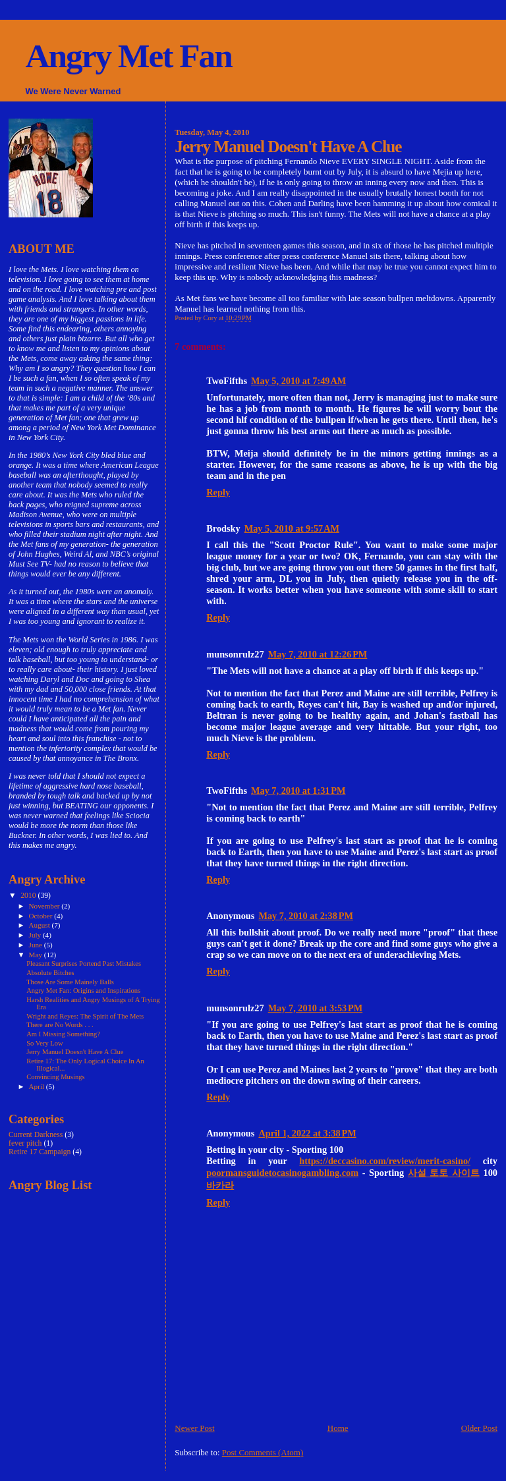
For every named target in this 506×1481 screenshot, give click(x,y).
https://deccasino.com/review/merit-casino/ (384, 1161)
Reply (218, 492)
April (37, 1086)
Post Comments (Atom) (263, 1452)
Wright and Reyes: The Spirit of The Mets (85, 1016)
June (36, 945)
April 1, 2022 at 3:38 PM (307, 1133)
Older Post (479, 1428)
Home (338, 1428)
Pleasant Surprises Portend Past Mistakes (83, 963)
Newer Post (194, 1428)
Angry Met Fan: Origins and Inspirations (83, 990)
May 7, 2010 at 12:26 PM (318, 654)
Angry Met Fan (128, 55)
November (45, 906)
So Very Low (44, 1043)
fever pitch (25, 1143)
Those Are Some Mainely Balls (70, 982)
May (36, 955)
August (40, 925)
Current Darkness (36, 1135)
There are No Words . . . (59, 1024)
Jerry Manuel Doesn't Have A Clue (74, 1051)
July (36, 935)
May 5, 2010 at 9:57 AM (291, 528)
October (42, 916)
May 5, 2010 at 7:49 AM (298, 381)
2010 (29, 895)
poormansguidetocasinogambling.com (282, 1172)
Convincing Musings (55, 1076)
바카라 (220, 1185)
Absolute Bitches (50, 972)
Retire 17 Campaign (39, 1152)
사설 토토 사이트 (444, 1172)
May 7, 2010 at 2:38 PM (305, 915)
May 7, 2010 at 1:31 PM (298, 790)
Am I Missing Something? (63, 1034)
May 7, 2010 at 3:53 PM (315, 1008)
